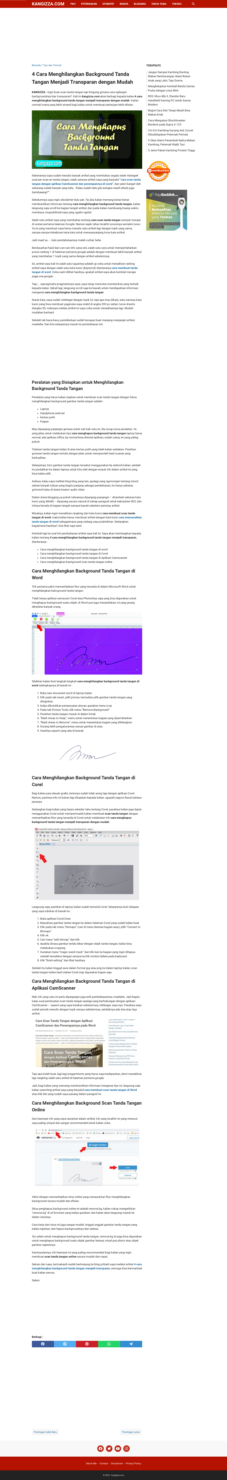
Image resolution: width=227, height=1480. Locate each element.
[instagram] (126, 1448)
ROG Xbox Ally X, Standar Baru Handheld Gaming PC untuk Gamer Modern (169, 100)
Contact (104, 1463)
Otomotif (108, 3)
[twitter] (65, 1344)
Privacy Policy (133, 1463)
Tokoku (177, 3)
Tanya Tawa (158, 3)
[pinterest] (87, 1344)
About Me (91, 1463)
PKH (73, 3)
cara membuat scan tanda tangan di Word (110, 1090)
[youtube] (118, 1448)
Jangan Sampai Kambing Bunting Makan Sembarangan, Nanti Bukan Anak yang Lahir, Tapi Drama (169, 76)
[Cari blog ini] (193, 4)
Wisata (124, 3)
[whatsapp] (109, 1344)
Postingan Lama (131, 1432)
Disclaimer (117, 1463)
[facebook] (43, 1344)
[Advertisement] (113, 36)
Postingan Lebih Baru (45, 1432)
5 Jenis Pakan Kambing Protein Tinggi (171, 150)
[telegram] (131, 1344)
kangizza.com (48, 3)
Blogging (140, 3)
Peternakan (89, 3)
